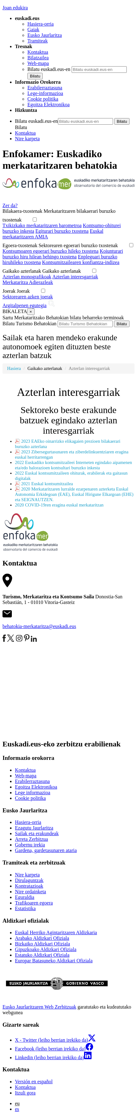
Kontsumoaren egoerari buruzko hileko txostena (50, 251)
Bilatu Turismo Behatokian (29, 323)
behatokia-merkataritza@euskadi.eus (39, 626)
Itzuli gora (25, 1092)
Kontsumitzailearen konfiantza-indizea (80, 262)
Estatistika (25, 908)
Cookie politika (42, 99)
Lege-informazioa (45, 93)
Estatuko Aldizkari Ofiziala (42, 955)
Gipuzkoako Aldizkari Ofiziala (45, 949)
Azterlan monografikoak (26, 276)
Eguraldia (24, 897)
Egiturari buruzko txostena (62, 231)
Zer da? (9, 205)
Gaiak (33, 29)
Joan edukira (15, 7)
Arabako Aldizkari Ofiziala (42, 938)
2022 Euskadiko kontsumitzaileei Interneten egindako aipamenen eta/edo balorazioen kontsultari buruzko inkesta (73, 465)
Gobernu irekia (30, 844)
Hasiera (14, 368)
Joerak (28, 291)
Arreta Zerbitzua (31, 839)
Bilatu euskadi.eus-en (48, 69)
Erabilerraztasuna (44, 87)
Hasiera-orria (40, 24)
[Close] (31, 311)
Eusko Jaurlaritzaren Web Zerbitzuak (39, 1007)
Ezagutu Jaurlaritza (34, 827)
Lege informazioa (32, 792)
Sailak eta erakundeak (37, 833)
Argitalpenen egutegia (24, 305)
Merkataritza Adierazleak (27, 282)
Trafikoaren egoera (34, 902)
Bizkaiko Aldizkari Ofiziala (42, 943)
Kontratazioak (29, 886)
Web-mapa (38, 63)
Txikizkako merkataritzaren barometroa (42, 225)
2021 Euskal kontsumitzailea (47, 483)
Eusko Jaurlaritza (44, 35)
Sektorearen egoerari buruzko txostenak (83, 245)
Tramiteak (37, 40)
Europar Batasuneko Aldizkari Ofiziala (53, 960)
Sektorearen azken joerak (27, 296)
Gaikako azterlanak (66, 271)
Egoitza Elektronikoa (48, 104)
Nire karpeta (27, 138)
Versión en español (34, 1081)
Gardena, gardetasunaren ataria (46, 850)
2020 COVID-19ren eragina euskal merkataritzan (59, 504)
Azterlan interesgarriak (75, 276)
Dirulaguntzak (29, 880)
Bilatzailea (38, 57)
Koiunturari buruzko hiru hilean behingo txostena (62, 253)
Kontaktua (37, 52)
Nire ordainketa (30, 891)
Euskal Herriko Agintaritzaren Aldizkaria (56, 932)
